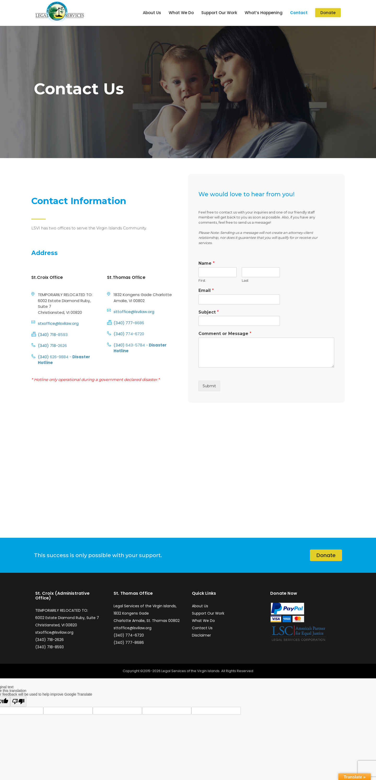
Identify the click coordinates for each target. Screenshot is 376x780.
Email (206, 290)
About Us (152, 12)
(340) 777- (124, 323)
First (201, 280)
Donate (328, 12)
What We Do (181, 12)
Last (245, 280)
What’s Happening (264, 12)
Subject (208, 312)
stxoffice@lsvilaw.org (58, 323)
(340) (44, 357)
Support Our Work (219, 12)
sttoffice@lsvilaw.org (134, 311)
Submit (209, 386)
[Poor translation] (18, 701)
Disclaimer (201, 635)
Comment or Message (224, 333)
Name (206, 263)
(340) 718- (48, 334)
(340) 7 (121, 334)
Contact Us (202, 628)
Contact (299, 12)
